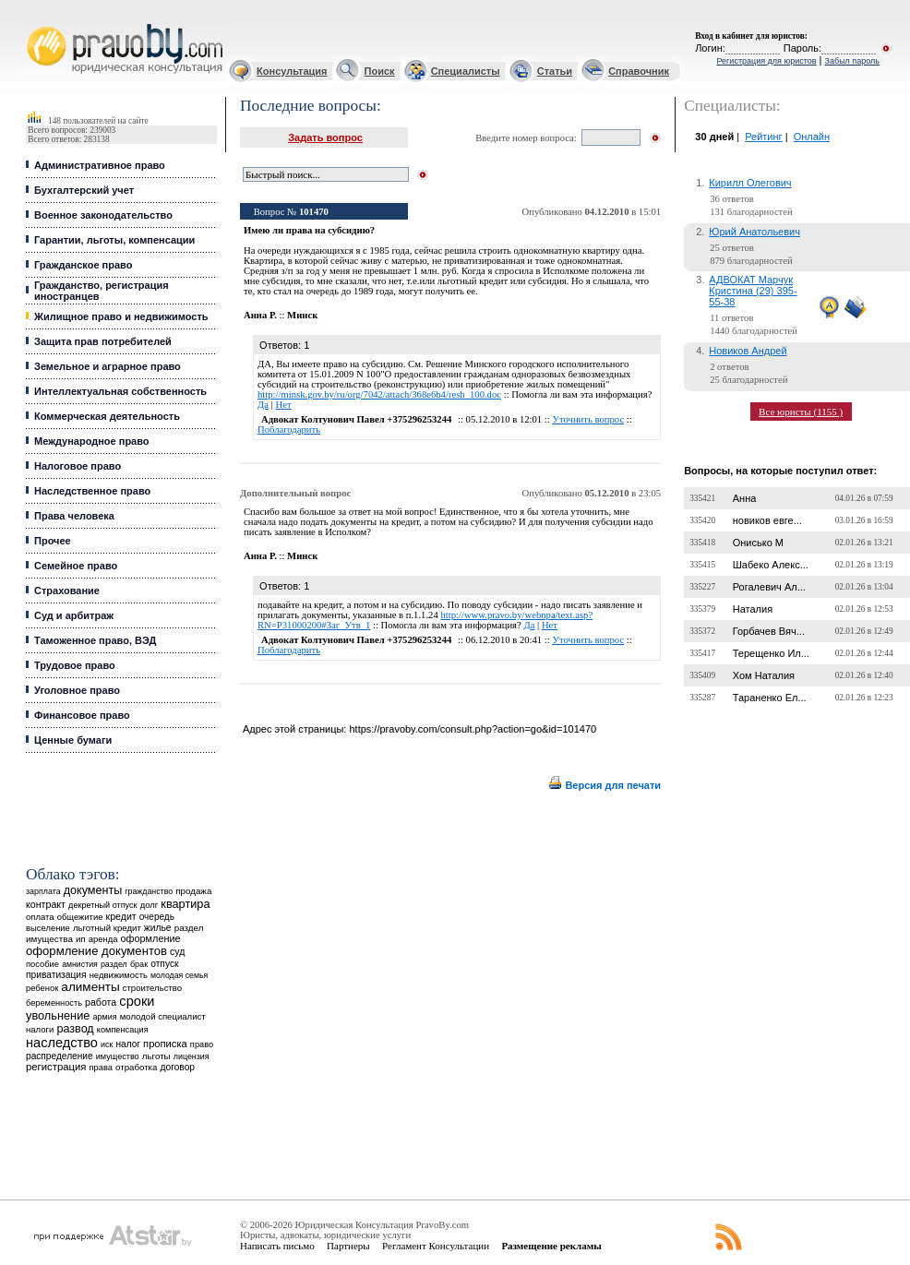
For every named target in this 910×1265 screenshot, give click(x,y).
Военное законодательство (103, 215)
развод (74, 1028)
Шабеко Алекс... (770, 564)
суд (177, 951)
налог (127, 1044)
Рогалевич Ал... (769, 586)
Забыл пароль (852, 61)
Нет (283, 405)
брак (139, 964)
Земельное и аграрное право (107, 366)
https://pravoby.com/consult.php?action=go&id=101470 (472, 728)
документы (93, 890)
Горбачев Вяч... (769, 631)
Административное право (99, 165)
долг (149, 905)
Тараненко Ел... (770, 697)
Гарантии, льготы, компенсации (114, 239)
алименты (90, 987)
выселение (48, 928)
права (101, 1067)
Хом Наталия (764, 675)
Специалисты (465, 71)
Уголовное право (77, 690)
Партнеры (348, 1245)
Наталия (752, 609)
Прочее (52, 540)
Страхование (67, 590)
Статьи (554, 71)
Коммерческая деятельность (107, 416)
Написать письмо (277, 1245)
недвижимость (119, 975)
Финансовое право (82, 715)
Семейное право (75, 565)
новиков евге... (767, 520)
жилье (158, 928)
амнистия (80, 964)
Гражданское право (83, 264)
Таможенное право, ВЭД (95, 640)
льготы (156, 1056)
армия (104, 1016)
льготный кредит (107, 928)
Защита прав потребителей (103, 341)
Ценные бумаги (73, 740)
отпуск (164, 964)
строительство (152, 988)
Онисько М (758, 542)
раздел (114, 964)
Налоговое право (77, 465)
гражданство (149, 891)
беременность (54, 1003)
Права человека (74, 515)
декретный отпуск (103, 905)
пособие (42, 964)
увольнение (58, 1015)
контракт (46, 904)
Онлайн (812, 136)
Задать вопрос (325, 137)
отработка (136, 1067)
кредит (121, 916)
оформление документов (96, 951)
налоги (40, 1029)
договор (177, 1067)
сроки (136, 1001)
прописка (165, 1043)
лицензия (192, 1056)
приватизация (56, 975)
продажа (193, 891)
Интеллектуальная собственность (120, 391)
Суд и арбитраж (74, 615)
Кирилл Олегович (750, 182)
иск (107, 1044)
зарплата (43, 891)
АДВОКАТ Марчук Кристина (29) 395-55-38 (752, 290)
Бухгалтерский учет (84, 190)
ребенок (42, 988)
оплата (40, 917)
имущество (117, 1056)
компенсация (123, 1029)
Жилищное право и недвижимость (121, 316)
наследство (62, 1042)
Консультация (292, 71)
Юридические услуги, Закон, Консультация (35, 24)
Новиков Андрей (747, 350)
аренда (103, 939)
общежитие (80, 917)
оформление (151, 938)
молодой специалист (163, 1016)
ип (81, 939)
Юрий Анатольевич (754, 231)
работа (100, 1002)
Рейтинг (763, 136)
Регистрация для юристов (766, 61)
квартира (185, 904)
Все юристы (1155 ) (801, 411)
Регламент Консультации (435, 1245)
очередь (156, 917)
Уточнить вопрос (588, 419)
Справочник (638, 71)
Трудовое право (74, 665)
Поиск (380, 71)
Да (263, 405)
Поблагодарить (288, 429)
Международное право (92, 441)
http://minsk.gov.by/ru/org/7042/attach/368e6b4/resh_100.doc (379, 394)
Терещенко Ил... (771, 653)
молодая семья (179, 975)
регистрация (56, 1066)
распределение (59, 1056)
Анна (745, 498)
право (201, 1044)
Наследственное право (92, 490)
